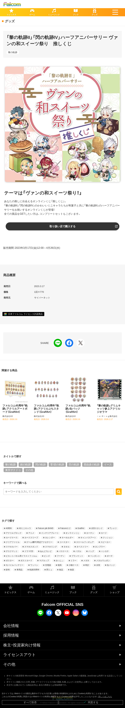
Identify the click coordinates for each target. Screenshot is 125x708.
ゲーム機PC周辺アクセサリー (39, 542)
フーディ (61, 556)
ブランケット (77, 556)
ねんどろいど (46, 551)
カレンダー (50, 537)
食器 (72, 570)
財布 (8, 570)
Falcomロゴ (65, 528)
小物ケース (73, 565)
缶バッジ (111, 565)
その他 (29, 470)
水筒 (98, 565)
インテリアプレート (50, 533)
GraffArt (80, 528)
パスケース (64, 551)
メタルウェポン (103, 560)
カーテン (90, 533)
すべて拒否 (30, 702)
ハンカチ (105, 551)
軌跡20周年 (34, 570)
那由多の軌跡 (91, 464)
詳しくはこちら (105, 696)
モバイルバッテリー (14, 565)
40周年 (9, 528)
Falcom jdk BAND (45, 528)
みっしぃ (60, 560)
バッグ (91, 551)
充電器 (48, 565)
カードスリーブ (31, 537)
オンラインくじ (72, 533)
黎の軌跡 (12, 52)
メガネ (86, 560)
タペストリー (82, 547)
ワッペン (34, 565)
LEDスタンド (97, 528)
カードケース (12, 537)
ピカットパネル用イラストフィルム (21, 556)
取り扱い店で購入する (62, 226)
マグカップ (44, 560)
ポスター (10, 560)
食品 (61, 570)
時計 (87, 565)
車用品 (19, 570)
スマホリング (51, 547)
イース (108, 464)
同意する (91, 702)
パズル (78, 551)
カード (104, 533)
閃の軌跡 (40, 464)
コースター (64, 542)
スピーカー (105, 542)
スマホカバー (12, 547)
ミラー (73, 560)
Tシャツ (113, 528)
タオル (66, 547)
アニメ (31, 533)
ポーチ (110, 556)
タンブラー (100, 547)
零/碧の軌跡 (57, 464)
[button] (115, 12)
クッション (108, 537)
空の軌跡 (74, 464)
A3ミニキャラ (25, 528)
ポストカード (26, 560)
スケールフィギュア (85, 542)
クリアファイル (13, 542)
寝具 (60, 565)
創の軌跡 (25, 464)
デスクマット (12, 551)
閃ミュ (49, 570)
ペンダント (95, 556)
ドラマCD (28, 551)
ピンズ (47, 556)
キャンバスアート (88, 537)
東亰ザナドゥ (13, 470)
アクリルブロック (13, 533)
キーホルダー (67, 537)
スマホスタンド (31, 547)
